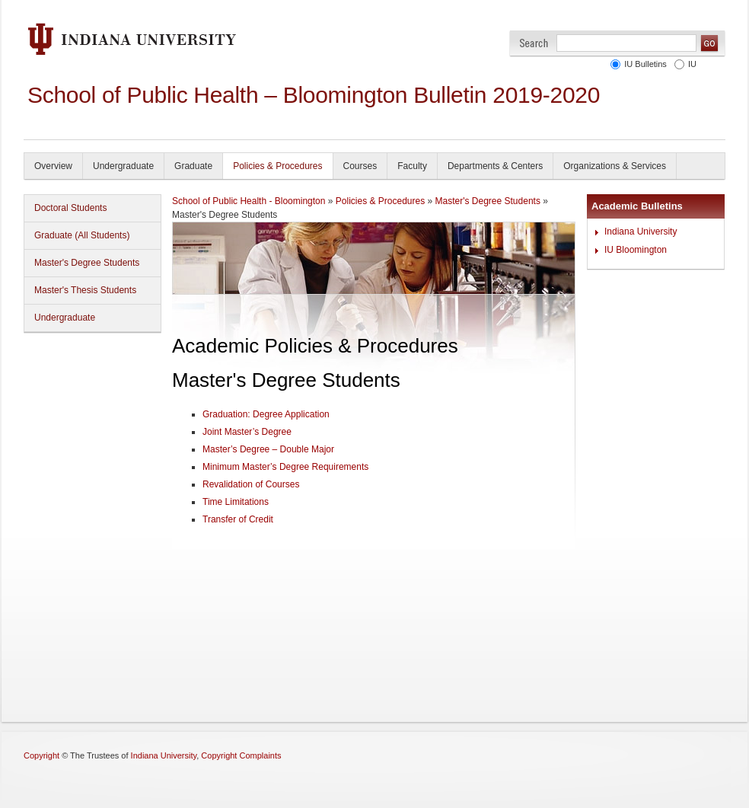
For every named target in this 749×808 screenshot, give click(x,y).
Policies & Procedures (277, 166)
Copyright (41, 755)
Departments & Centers (495, 166)
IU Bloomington (635, 249)
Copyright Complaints (241, 755)
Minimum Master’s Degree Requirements (285, 466)
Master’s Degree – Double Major (268, 449)
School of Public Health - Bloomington (248, 201)
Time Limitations (235, 502)
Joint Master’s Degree (247, 431)
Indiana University (640, 231)
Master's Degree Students (86, 262)
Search (534, 43)
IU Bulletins (645, 64)
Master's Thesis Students (85, 290)
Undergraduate (123, 166)
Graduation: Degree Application (266, 414)
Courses (360, 166)
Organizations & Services (614, 166)
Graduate (193, 166)
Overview (53, 166)
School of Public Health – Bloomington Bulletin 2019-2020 (313, 94)
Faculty (412, 166)
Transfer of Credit (237, 519)
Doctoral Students (70, 208)
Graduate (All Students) (81, 235)
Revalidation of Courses (250, 484)
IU (692, 64)
